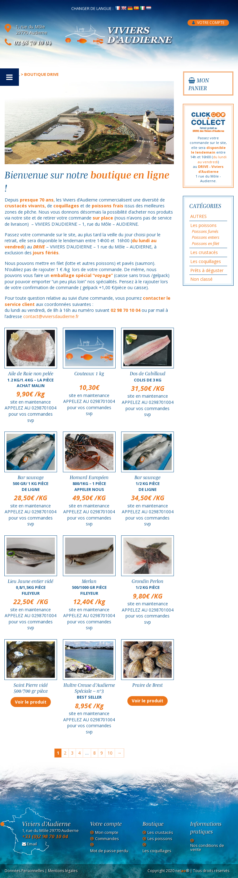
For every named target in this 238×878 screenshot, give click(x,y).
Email (29, 844)
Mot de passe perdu (109, 851)
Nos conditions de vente (207, 847)
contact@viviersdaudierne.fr (51, 316)
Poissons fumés (205, 231)
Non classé (201, 279)
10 (110, 753)
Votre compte (208, 22)
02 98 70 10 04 (32, 42)
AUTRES (198, 216)
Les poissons (203, 225)
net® (182, 870)
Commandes (107, 839)
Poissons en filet (205, 243)
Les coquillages (205, 261)
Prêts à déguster (206, 270)
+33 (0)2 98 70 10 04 (45, 836)
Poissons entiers (205, 237)
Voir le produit (30, 702)
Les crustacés (204, 252)
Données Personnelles (24, 870)
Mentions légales (62, 870)
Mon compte (106, 832)
